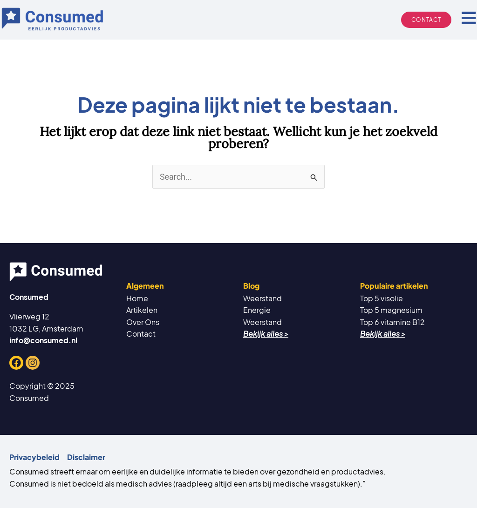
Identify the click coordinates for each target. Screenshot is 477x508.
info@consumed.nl (43, 340)
